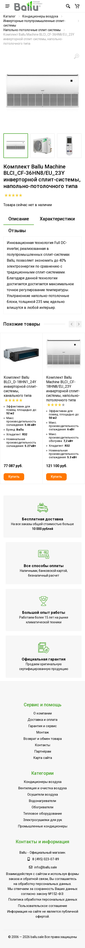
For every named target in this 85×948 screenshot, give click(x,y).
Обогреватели (42, 807)
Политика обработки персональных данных (42, 899)
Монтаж (42, 732)
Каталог (9, 16)
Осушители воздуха (42, 794)
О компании (42, 713)
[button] (77, 6)
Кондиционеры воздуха (40, 16)
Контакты (42, 745)
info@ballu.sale (45, 867)
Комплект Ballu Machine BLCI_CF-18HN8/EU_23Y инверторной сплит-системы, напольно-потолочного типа (63, 388)
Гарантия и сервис (42, 726)
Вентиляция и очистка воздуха (42, 788)
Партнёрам (42, 751)
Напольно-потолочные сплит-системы (32, 30)
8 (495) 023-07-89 (45, 859)
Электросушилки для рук (42, 820)
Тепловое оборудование (42, 814)
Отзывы (17, 230)
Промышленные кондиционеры (42, 826)
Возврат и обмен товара (43, 739)
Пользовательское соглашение (42, 906)
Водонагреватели (42, 801)
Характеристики (57, 219)
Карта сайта (42, 758)
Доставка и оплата (42, 720)
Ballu (22, 853)
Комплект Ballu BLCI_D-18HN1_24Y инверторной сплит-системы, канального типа (20, 386)
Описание (18, 219)
